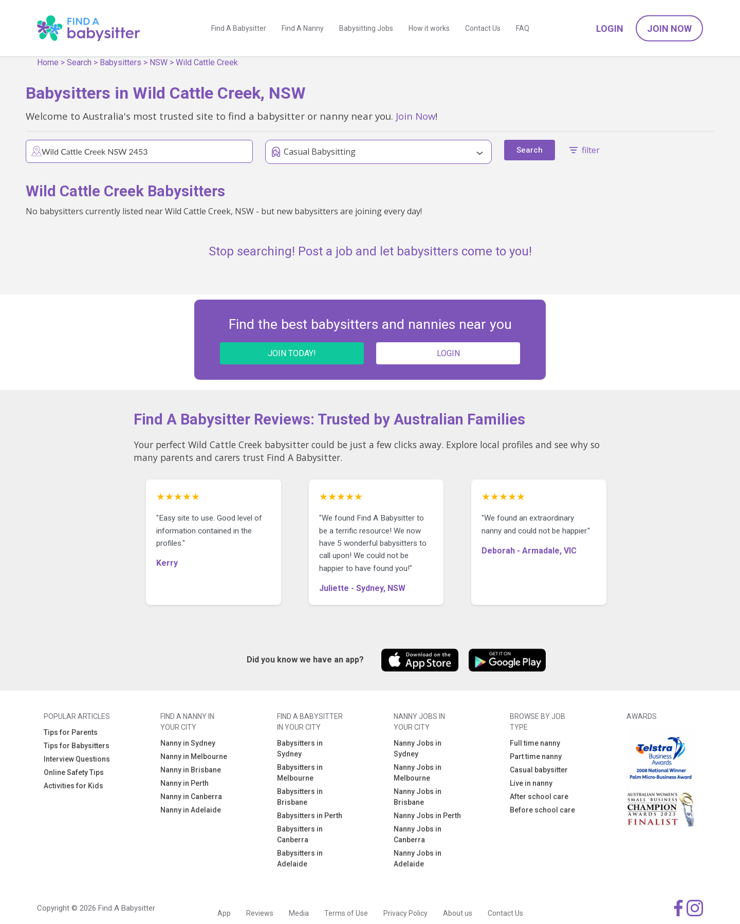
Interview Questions (77, 759)
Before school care (542, 810)
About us (457, 913)
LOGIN (448, 353)
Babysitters (120, 62)
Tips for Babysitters (76, 746)
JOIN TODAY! (292, 353)
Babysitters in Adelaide (300, 858)
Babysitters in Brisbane (300, 796)
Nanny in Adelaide (190, 810)
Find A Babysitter (238, 28)
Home (48, 62)
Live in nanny (531, 783)
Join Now (669, 28)
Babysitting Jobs (366, 28)
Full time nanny (535, 743)
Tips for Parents (71, 732)
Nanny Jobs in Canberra (417, 834)
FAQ (522, 28)
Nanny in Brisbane (190, 770)
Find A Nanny (303, 28)
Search (79, 62)
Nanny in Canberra (191, 796)
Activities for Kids (73, 786)
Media (299, 913)
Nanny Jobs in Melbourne (417, 772)
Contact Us (483, 28)
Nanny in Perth (184, 783)
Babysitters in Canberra (300, 834)
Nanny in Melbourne (193, 756)
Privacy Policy (405, 913)
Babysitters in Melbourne (300, 772)
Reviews (259, 913)
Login (609, 28)
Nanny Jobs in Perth (427, 815)
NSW (159, 62)
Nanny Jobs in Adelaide (417, 858)
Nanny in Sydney (187, 743)
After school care (539, 796)
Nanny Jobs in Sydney (417, 748)
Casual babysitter (539, 770)
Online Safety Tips (74, 772)
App (224, 913)
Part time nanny (536, 756)
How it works (429, 28)
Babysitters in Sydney (300, 748)
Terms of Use (346, 913)
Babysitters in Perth (309, 815)
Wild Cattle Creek (207, 62)
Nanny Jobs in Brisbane (417, 796)
